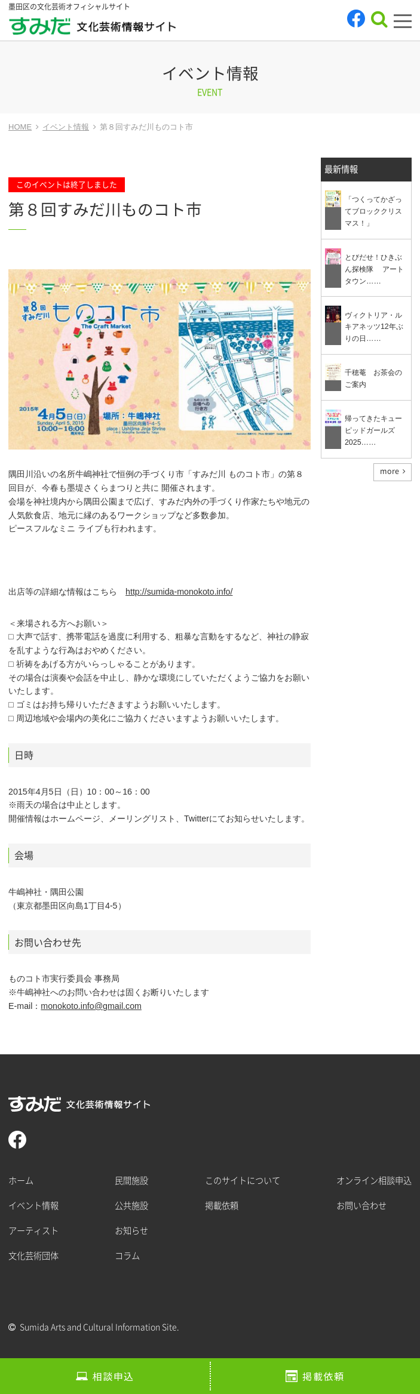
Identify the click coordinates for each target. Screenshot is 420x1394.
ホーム (20, 1180)
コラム (127, 1256)
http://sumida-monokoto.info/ (178, 591)
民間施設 (131, 1180)
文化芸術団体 (33, 1256)
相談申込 (113, 1376)
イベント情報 (33, 1205)
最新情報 (341, 169)
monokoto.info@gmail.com (91, 1006)
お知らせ (131, 1230)
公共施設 (131, 1205)
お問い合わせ (361, 1205)
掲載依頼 (323, 1376)
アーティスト (33, 1230)
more (389, 471)
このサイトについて (242, 1180)
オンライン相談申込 (374, 1180)
